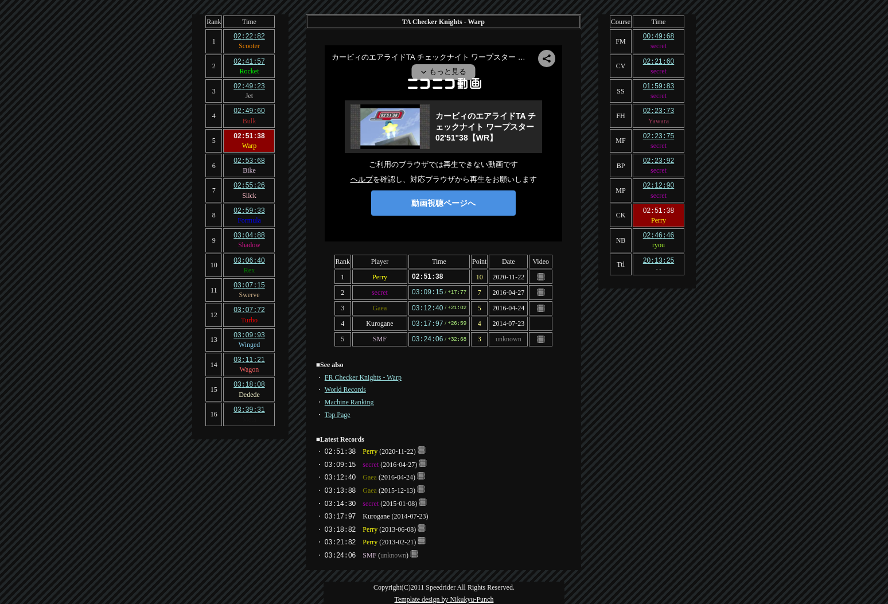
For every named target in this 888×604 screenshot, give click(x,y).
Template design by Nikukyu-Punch (444, 597)
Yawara (658, 119)
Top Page (337, 412)
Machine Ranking (349, 399)
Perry (379, 276)
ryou (658, 240)
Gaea (380, 307)
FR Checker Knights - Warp (363, 375)
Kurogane (379, 322)
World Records (345, 387)
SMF (380, 337)
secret (380, 291)
